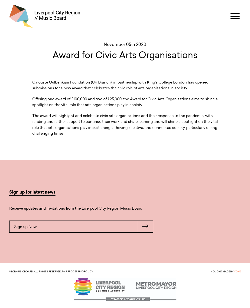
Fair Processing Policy (77, 271)
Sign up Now (83, 226)
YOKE (237, 271)
